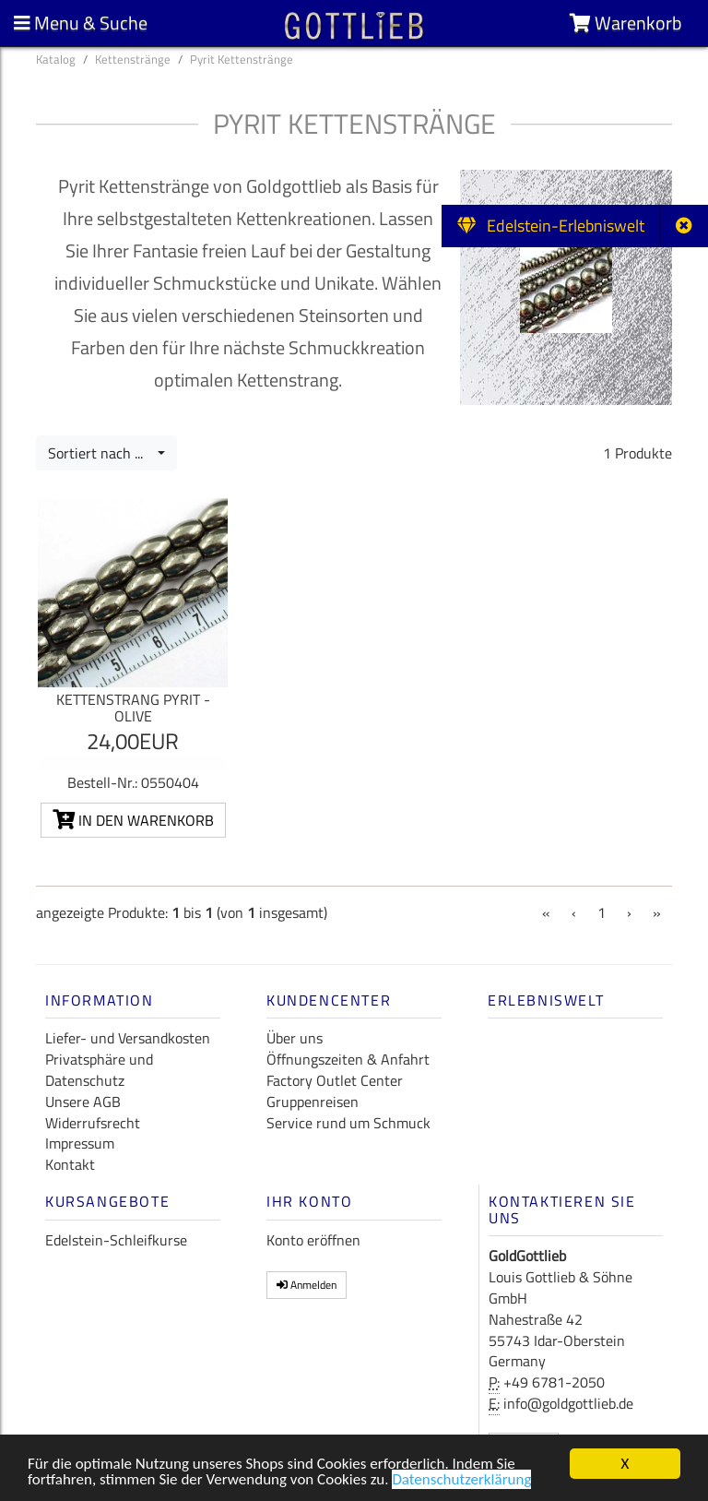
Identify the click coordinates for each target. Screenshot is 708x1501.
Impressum (79, 1143)
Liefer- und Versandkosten (127, 1038)
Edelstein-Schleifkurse (116, 1240)
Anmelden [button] (306, 1284)
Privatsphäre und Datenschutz (99, 1069)
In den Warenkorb (133, 820)
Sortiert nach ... (101, 453)
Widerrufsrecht (92, 1123)
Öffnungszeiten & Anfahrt (348, 1059)
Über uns (294, 1038)
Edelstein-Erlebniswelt (550, 225)
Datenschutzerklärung (461, 1481)
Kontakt (70, 1164)
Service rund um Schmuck (348, 1123)
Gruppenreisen (312, 1101)
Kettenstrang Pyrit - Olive (133, 707)
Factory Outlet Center (334, 1080)
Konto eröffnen (313, 1240)
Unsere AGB (83, 1101)
